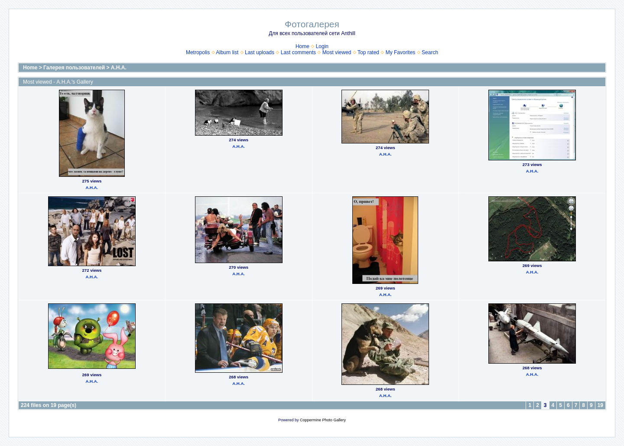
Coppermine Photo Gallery (323, 420)
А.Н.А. (119, 68)
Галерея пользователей (74, 68)
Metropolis (198, 52)
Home (302, 46)
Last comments (298, 52)
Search (430, 52)
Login (322, 46)
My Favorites (401, 52)
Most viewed (336, 52)
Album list (227, 52)
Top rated (368, 52)
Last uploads (259, 52)
